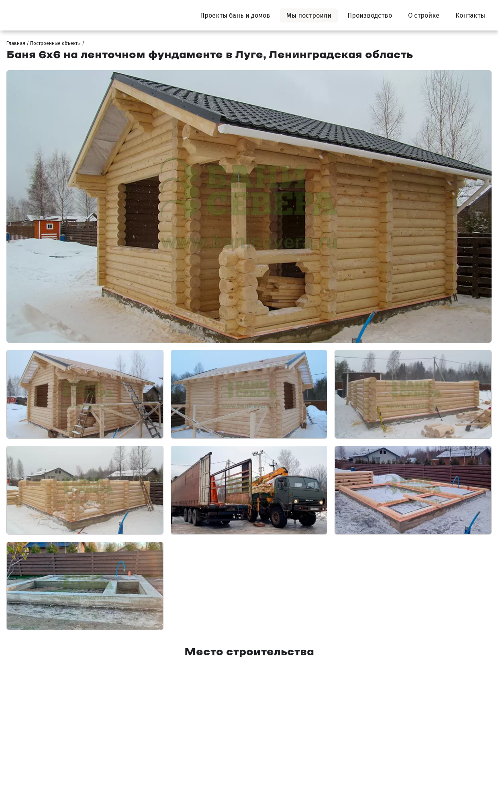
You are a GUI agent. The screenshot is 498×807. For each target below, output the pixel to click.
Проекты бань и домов (235, 15)
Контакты (470, 15)
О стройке (423, 15)
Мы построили (308, 15)
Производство (369, 15)
